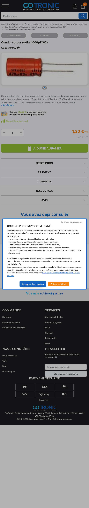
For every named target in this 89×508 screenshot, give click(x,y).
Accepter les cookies (33, 284)
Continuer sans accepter (71, 222)
